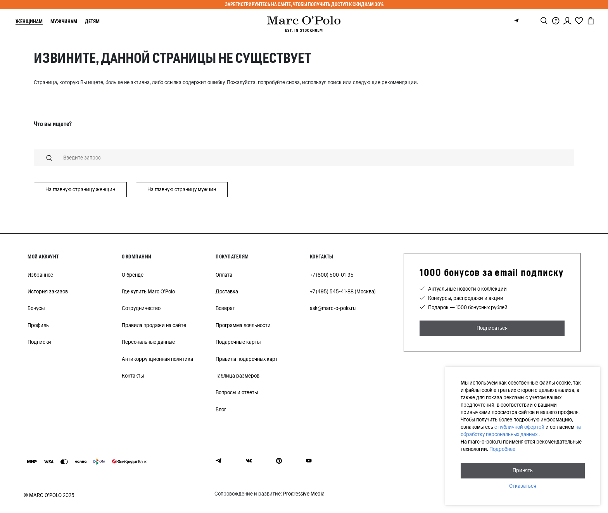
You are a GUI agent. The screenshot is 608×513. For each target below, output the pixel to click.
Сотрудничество (141, 308)
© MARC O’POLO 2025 (49, 495)
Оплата (224, 275)
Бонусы (36, 308)
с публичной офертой (519, 427)
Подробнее (502, 449)
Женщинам (29, 21)
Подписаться (492, 328)
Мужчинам (63, 21)
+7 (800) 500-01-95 (332, 275)
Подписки (39, 342)
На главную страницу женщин (80, 189)
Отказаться (522, 486)
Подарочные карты (238, 342)
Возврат (225, 308)
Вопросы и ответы (237, 392)
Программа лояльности (243, 325)
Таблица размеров (237, 376)
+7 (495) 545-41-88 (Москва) (343, 292)
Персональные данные (148, 342)
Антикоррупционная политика (157, 359)
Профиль (38, 325)
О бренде (132, 275)
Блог (221, 409)
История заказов (48, 292)
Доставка (227, 292)
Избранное (40, 275)
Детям (92, 21)
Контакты (133, 376)
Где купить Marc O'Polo (148, 292)
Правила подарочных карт (247, 359)
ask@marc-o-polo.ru (333, 308)
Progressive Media (304, 494)
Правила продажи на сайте (154, 325)
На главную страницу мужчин (181, 189)
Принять (523, 470)
